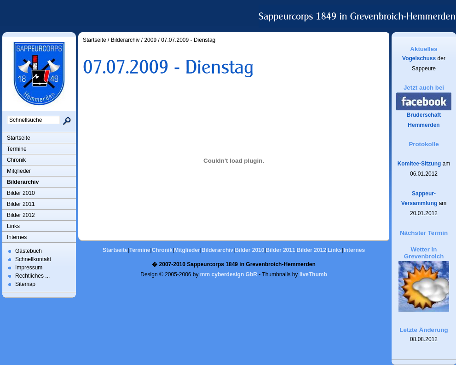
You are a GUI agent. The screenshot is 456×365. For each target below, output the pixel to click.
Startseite (18, 138)
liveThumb (313, 274)
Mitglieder (19, 171)
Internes (17, 237)
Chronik (16, 160)
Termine (17, 149)
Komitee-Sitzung (419, 163)
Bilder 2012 (21, 215)
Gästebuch (28, 251)
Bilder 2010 (21, 193)
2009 (150, 40)
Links (13, 226)
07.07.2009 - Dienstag (188, 40)
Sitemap (25, 284)
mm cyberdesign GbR (228, 274)
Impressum (28, 267)
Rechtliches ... (32, 276)
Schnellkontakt (33, 259)
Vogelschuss (419, 58)
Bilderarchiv (23, 182)
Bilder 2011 (21, 204)
